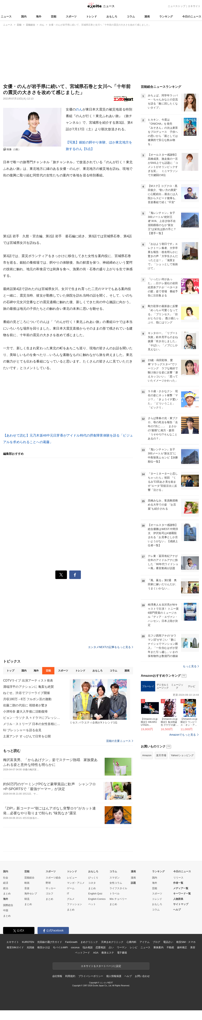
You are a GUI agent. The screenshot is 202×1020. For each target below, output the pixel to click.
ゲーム (70, 898)
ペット (92, 914)
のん (79, 109)
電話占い (168, 951)
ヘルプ (177, 919)
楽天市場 (161, 803)
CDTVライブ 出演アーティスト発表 (28, 680)
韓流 (26, 908)
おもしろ (111, 16)
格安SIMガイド (15, 957)
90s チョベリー (118, 908)
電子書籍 (122, 962)
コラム (131, 16)
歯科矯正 (182, 957)
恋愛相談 (100, 957)
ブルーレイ (148, 734)
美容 (192, 957)
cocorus (75, 957)
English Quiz (95, 903)
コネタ (92, 892)
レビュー (72, 887)
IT (68, 903)
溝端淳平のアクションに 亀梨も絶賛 (28, 686)
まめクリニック (89, 951)
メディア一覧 (180, 898)
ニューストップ (176, 6)
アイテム (144, 951)
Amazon (147, 803)
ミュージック (177, 735)
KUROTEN (28, 951)
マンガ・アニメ (76, 892)
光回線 (30, 957)
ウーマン (122, 957)
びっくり (93, 887)
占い (111, 957)
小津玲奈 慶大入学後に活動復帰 (25, 711)
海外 (38, 16)
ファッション (74, 914)
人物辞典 (178, 908)
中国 (5, 920)
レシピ (133, 957)
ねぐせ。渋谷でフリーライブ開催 (26, 693)
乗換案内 (158, 957)
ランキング (166, 16)
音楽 (26, 898)
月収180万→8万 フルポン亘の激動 (27, 699)
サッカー (51, 898)
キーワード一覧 (182, 903)
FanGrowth (71, 951)
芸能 (53, 16)
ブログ (156, 951)
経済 (5, 892)
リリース (178, 887)
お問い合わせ (142, 986)
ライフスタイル (118, 898)
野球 (48, 892)
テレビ (191, 734)
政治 (5, 898)
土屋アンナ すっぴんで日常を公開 (27, 736)
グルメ (70, 908)
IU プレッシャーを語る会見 (22, 730)
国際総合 (8, 914)
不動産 (170, 957)
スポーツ (71, 16)
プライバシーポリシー (90, 986)
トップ (10, 670)
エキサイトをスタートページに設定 (101, 975)
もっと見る (191, 714)
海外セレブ (30, 903)
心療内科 (131, 951)
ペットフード (82, 962)
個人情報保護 (113, 986)
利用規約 (70, 986)
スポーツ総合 (53, 887)
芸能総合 (29, 887)
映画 (26, 892)
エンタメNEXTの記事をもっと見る (110, 647)
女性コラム (116, 892)
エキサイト (194, 6)
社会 (5, 887)
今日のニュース (191, 16)
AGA (95, 962)
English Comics (97, 908)
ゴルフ (49, 903)
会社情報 (57, 986)
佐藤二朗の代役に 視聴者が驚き (25, 705)
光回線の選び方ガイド (49, 951)
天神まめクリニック (112, 951)
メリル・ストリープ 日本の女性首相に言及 (32, 724)
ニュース (6, 16)
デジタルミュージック (163, 735)
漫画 (147, 16)
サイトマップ (180, 914)
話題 (133, 892)
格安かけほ (43, 957)
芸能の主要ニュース (119, 741)
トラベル (115, 903)
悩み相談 (87, 957)
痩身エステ (107, 962)
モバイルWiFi (60, 957)
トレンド (91, 16)
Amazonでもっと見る (182, 783)
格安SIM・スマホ (186, 951)
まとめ (7, 903)
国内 (24, 16)
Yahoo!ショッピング (182, 803)
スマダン (115, 887)
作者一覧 (178, 892)
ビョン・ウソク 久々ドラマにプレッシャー (32, 717)
